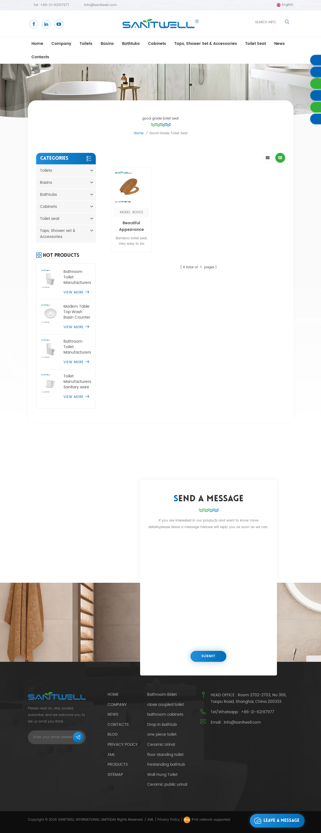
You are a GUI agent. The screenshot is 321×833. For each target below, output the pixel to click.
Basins (107, 43)
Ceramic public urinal (167, 784)
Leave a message (275, 821)
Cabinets (157, 43)
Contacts (40, 57)
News (113, 714)
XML (150, 819)
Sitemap (115, 774)
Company (61, 43)
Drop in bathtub (162, 724)
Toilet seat (255, 43)
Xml (111, 755)
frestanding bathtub (166, 764)
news (279, 43)
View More (76, 292)
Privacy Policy (123, 744)
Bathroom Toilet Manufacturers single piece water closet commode (77, 347)
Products (118, 764)
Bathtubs (131, 43)
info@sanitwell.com (100, 5)
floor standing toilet (165, 755)
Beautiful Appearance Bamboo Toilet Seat (131, 233)
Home (37, 43)
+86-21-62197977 (54, 5)
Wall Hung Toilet (162, 774)
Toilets (86, 43)
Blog (113, 734)
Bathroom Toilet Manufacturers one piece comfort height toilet (77, 277)
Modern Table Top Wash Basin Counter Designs (76, 312)
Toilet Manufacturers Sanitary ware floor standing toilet (77, 382)
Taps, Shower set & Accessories (205, 43)
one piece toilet (162, 734)
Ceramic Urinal (161, 744)
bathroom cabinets (165, 714)
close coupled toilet (165, 704)
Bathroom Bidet (162, 694)
